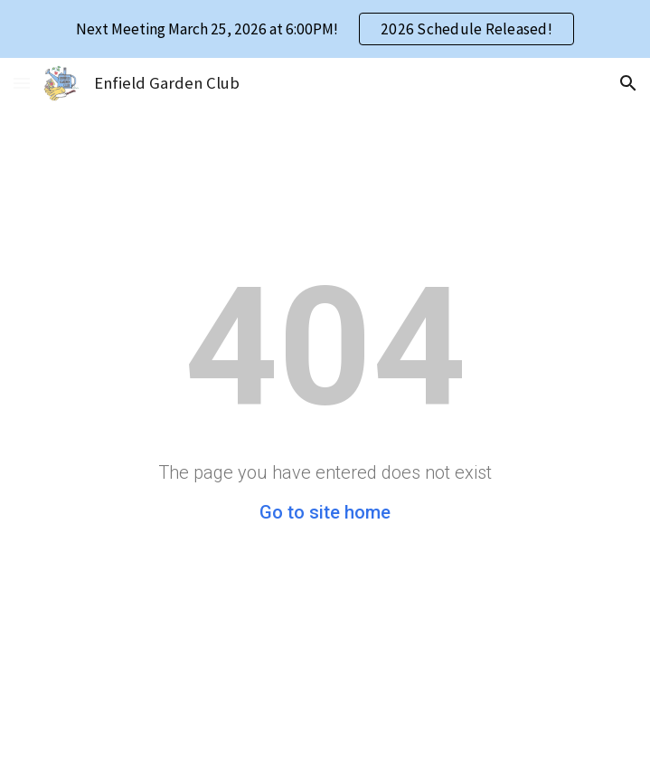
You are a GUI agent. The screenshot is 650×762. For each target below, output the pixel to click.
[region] (325, 29)
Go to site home (325, 512)
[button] (21, 83)
